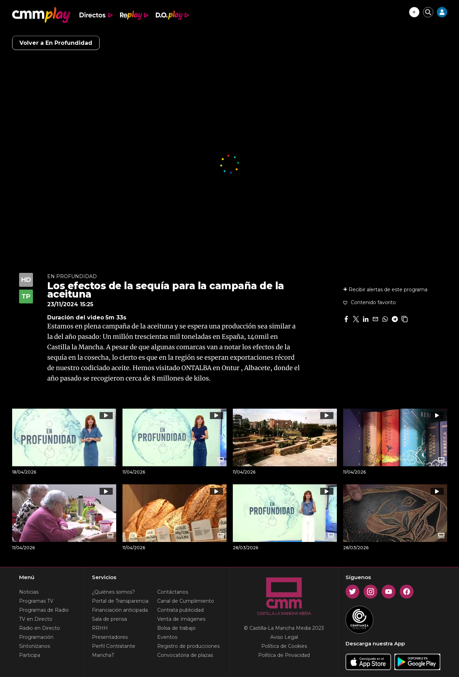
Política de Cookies (284, 646)
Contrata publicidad (180, 610)
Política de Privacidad (284, 655)
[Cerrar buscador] (428, 12)
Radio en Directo (39, 628)
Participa (29, 655)
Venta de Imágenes (181, 619)
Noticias (29, 592)
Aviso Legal (284, 637)
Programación (36, 637)
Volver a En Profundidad (55, 43)
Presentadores (110, 637)
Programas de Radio (44, 610)
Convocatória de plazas (185, 655)
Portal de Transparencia (120, 601)
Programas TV (36, 601)
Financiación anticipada (120, 610)
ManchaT (103, 655)
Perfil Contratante (113, 646)
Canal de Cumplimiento (185, 601)
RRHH (100, 628)
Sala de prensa (109, 619)
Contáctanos (172, 592)
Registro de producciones (188, 646)
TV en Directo (35, 619)
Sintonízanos (34, 646)
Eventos (167, 637)
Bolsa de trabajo (176, 628)
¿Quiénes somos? (113, 592)
